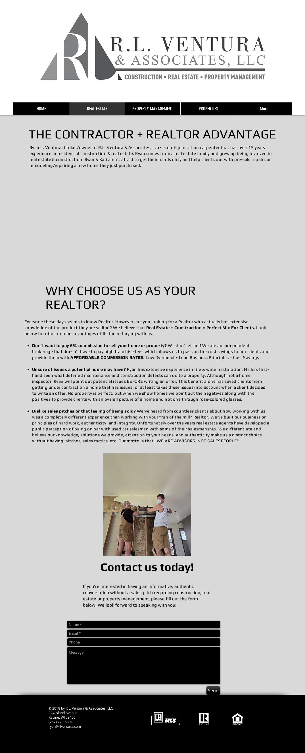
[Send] (213, 690)
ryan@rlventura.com (65, 726)
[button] (152, 225)
